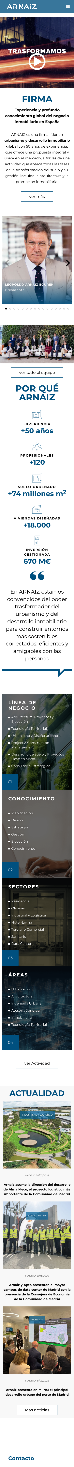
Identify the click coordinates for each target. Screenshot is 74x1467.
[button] (68, 6)
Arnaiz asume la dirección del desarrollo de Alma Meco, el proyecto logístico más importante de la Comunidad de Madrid (37, 1189)
